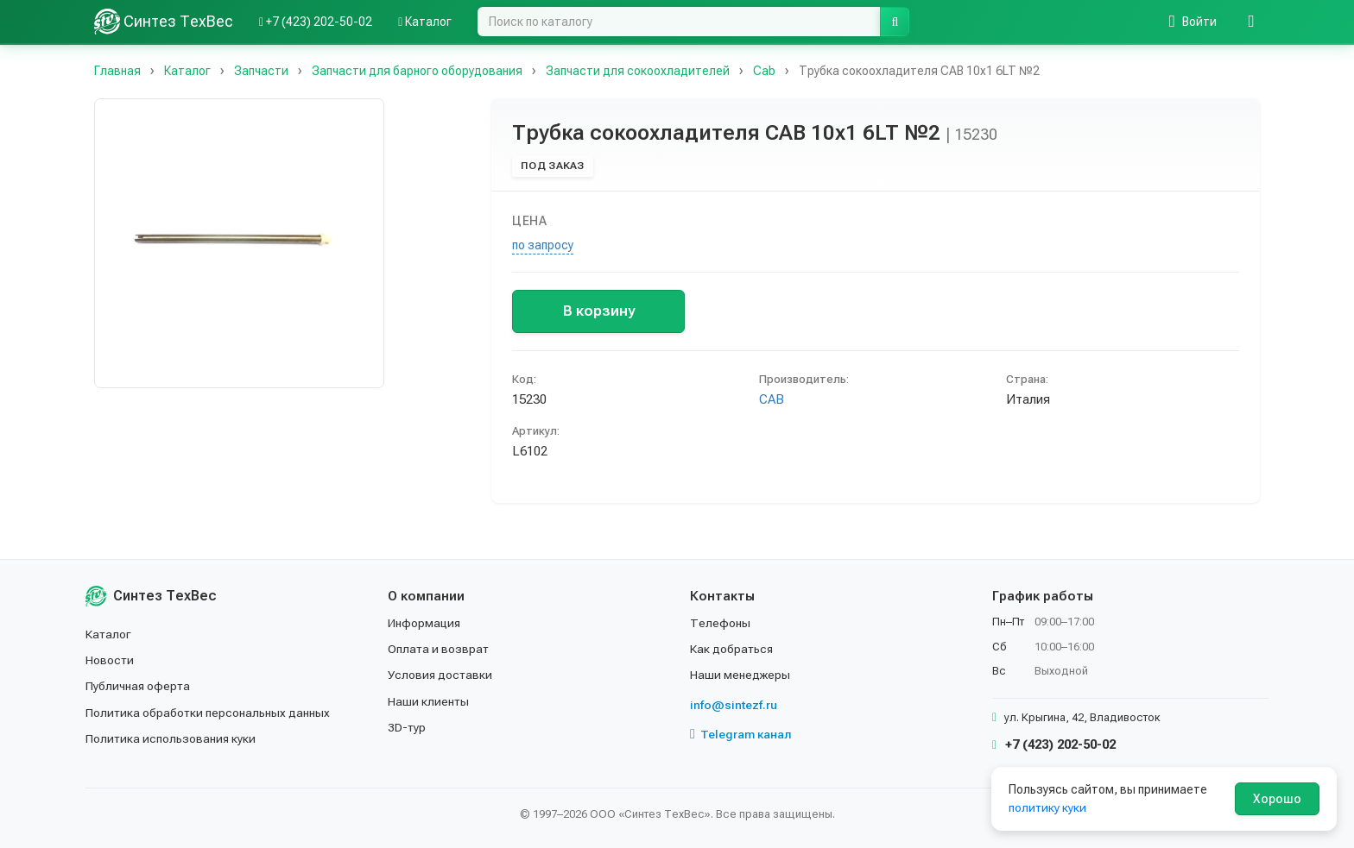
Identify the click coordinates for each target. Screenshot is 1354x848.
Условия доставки (441, 675)
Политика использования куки (171, 738)
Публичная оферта (138, 686)
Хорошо (1277, 799)
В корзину (599, 310)
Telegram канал (741, 734)
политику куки (1048, 807)
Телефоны (720, 623)
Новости (110, 660)
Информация (425, 623)
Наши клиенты (429, 701)
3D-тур (407, 727)
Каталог (108, 634)
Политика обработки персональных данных (208, 712)
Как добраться (732, 649)
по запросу (542, 245)
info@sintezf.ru (733, 705)
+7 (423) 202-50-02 (1054, 744)
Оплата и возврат (439, 649)
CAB (771, 399)
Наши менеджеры (740, 675)
